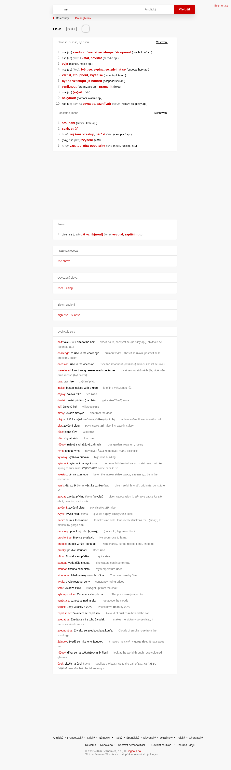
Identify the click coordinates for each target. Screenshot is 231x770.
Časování (164, 42)
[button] (115, 251)
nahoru (96, 81)
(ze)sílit (78, 92)
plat (60, 425)
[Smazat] (120, 9)
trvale (61, 581)
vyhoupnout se (66, 594)
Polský (181, 737)
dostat (61, 400)
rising (69, 288)
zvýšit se (96, 75)
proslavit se (65, 537)
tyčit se (86, 69)
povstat (96, 58)
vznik (61, 485)
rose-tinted (64, 370)
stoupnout (123, 52)
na (69, 81)
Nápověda (106, 745)
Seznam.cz (221, 5)
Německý (104, 737)
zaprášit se (64, 613)
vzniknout (69, 86)
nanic (61, 520)
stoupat (109, 52)
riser (60, 288)
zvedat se (95, 52)
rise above (64, 261)
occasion (63, 364)
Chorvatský (196, 737)
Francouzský (75, 737)
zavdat (62, 496)
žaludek (62, 641)
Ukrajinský (166, 737)
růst (86, 145)
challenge (63, 353)
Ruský (118, 737)
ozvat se (89, 103)
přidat (61, 556)
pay (60, 381)
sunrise (75, 315)
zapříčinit (131, 234)
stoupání (68, 123)
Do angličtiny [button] (83, 18)
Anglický (58, 737)
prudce (62, 543)
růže (60, 431)
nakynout (69, 98)
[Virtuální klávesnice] (129, 9)
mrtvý (61, 413)
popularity (97, 145)
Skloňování (163, 112)
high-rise (63, 315)
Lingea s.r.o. (134, 751)
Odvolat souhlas (161, 745)
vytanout (63, 463)
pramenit (106, 86)
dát (82, 234)
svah (65, 128)
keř (59, 406)
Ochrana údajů (185, 745)
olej (60, 419)
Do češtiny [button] (62, 18)
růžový (62, 444)
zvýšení (75, 134)
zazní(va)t (104, 103)
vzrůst (66, 75)
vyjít (65, 63)
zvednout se (65, 630)
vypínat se (101, 69)
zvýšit (61, 513)
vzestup (88, 134)
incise (61, 387)
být (64, 81)
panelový (63, 531)
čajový (61, 394)
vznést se (63, 600)
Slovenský (149, 737)
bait (60, 342)
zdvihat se (118, 69)
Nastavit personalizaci (131, 745)
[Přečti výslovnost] (86, 29)
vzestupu (79, 81)
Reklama (90, 745)
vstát (85, 58)
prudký (62, 550)
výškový (62, 457)
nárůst (100, 134)
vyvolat (117, 234)
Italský (91, 737)
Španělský (132, 737)
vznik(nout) (94, 234)
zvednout (80, 52)
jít (89, 81)
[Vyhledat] (89, 9)
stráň (74, 128)
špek (60, 663)
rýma (61, 450)
